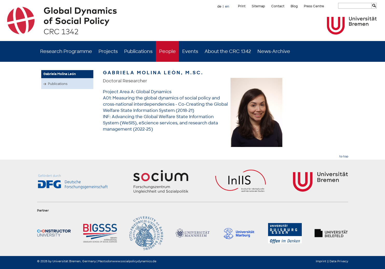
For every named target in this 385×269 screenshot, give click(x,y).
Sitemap (258, 6)
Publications (138, 51)
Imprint (321, 261)
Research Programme (66, 51)
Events (190, 51)
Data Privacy (339, 261)
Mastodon (105, 261)
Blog (294, 6)
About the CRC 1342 (228, 51)
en (227, 6)
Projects (108, 51)
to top (343, 156)
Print (242, 6)
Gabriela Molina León (59, 74)
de (219, 6)
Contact (277, 6)
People (167, 51)
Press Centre (314, 6)
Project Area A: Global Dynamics (137, 92)
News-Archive (273, 51)
